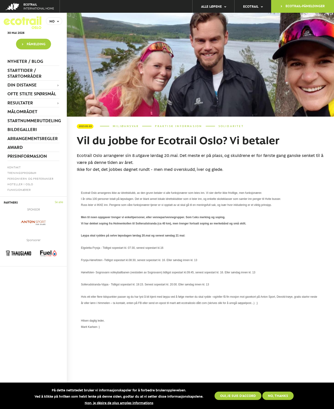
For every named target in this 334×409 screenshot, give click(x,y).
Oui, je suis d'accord (238, 395)
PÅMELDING (36, 44)
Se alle (59, 202)
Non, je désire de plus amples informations (119, 402)
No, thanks (278, 395)
